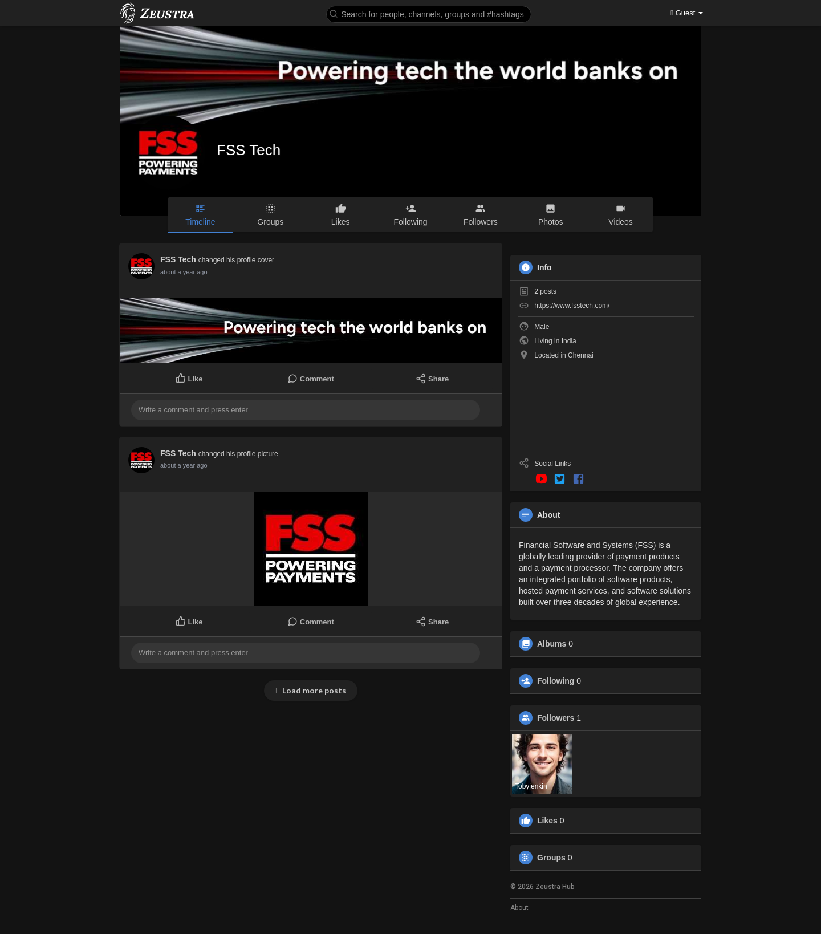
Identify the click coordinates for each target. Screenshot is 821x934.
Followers (555, 717)
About (519, 907)
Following (555, 680)
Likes (547, 820)
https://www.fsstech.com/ (571, 306)
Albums (551, 643)
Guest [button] (686, 13)
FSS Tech (249, 150)
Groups (551, 857)
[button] (428, 13)
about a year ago (184, 272)
